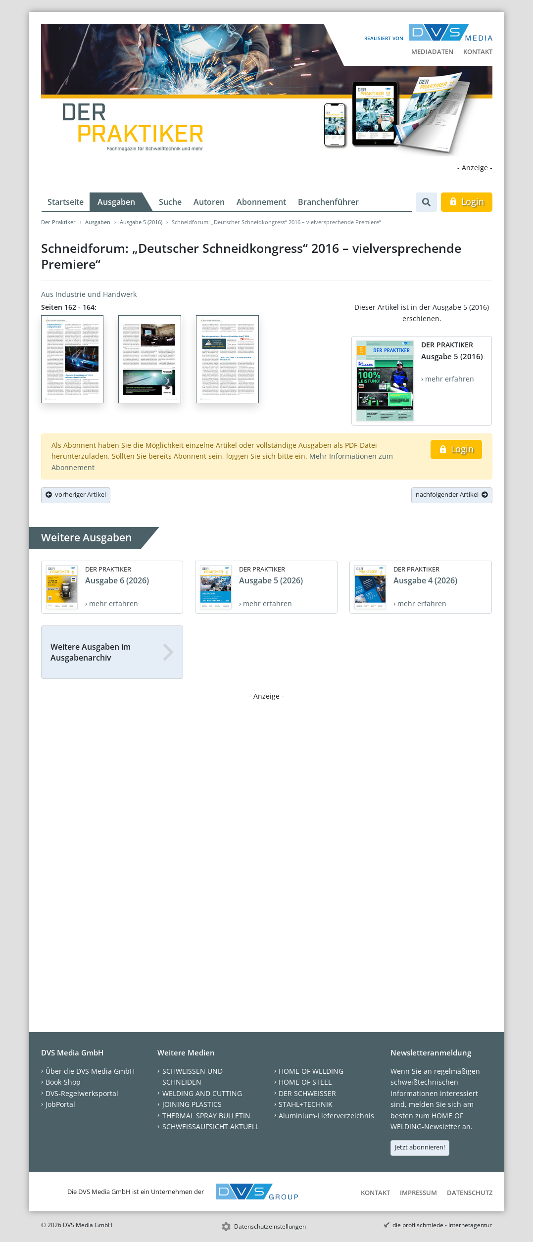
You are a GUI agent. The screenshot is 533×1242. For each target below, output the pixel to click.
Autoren (209, 201)
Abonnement (261, 201)
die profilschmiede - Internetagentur (442, 1225)
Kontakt (477, 51)
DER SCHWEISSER (307, 1093)
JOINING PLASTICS (192, 1104)
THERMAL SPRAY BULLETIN (206, 1115)
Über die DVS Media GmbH (90, 1071)
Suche (170, 201)
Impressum (418, 1192)
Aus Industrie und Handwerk (89, 294)
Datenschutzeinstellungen (270, 1226)
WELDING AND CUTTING (202, 1093)
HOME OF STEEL (305, 1082)
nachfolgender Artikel (452, 494)
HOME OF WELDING (311, 1071)
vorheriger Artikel (76, 494)
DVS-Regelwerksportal (82, 1093)
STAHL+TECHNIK (306, 1104)
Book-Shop (63, 1082)
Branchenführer (328, 201)
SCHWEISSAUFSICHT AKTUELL (210, 1126)
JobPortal (60, 1104)
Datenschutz (469, 1192)
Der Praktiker (58, 222)
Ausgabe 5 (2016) (141, 222)
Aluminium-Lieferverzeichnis (326, 1115)
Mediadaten (432, 51)
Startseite (66, 201)
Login (466, 201)
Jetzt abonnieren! (420, 1147)
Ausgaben (116, 201)
